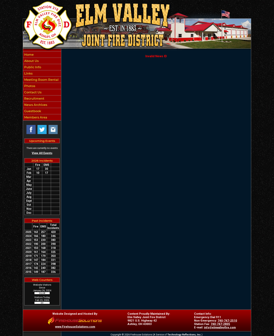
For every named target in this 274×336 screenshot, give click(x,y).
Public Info (32, 67)
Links (28, 73)
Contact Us (32, 92)
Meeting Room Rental (41, 80)
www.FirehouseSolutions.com (75, 326)
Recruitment (33, 98)
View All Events (42, 153)
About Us (31, 61)
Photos (29, 86)
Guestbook (32, 111)
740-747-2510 (227, 320)
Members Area (35, 117)
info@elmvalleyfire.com (220, 327)
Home (28, 54)
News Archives (35, 105)
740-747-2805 (220, 324)
